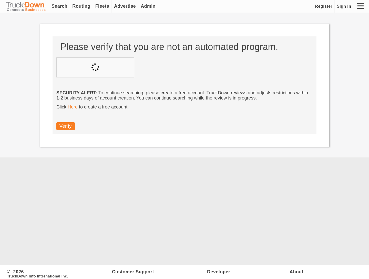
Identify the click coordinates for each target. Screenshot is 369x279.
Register (323, 6)
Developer (218, 271)
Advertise (125, 6)
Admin (148, 6)
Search (59, 6)
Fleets (102, 6)
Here (73, 106)
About (296, 271)
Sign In (344, 6)
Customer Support (133, 271)
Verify (65, 126)
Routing (81, 6)
